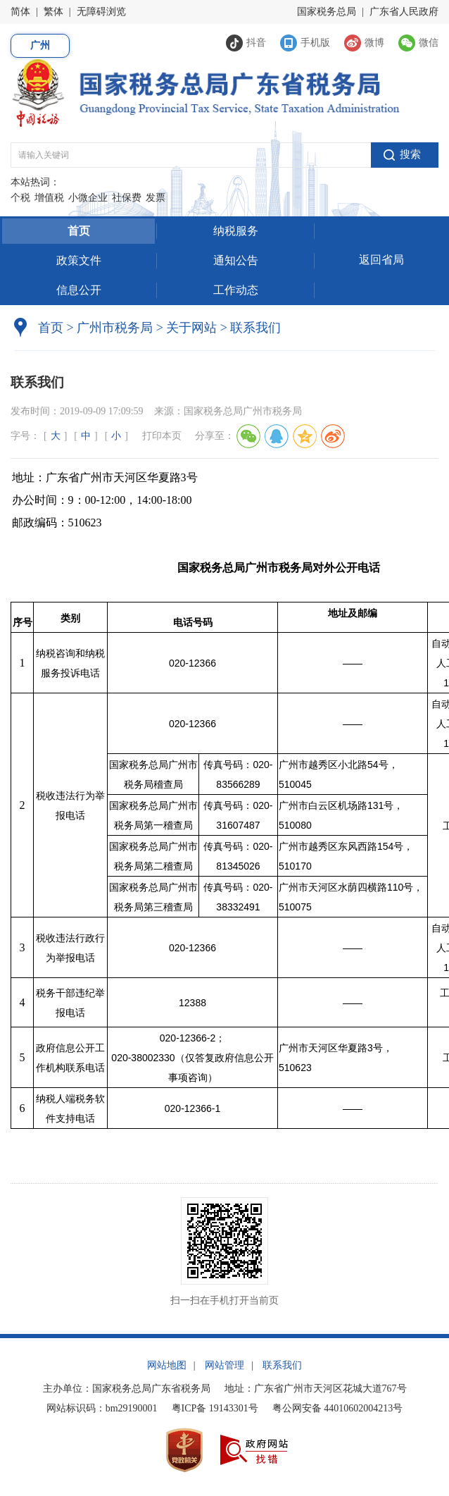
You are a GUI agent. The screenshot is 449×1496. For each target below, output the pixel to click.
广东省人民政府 (403, 11)
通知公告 (235, 260)
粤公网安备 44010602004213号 (337, 1408)
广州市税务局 (115, 328)
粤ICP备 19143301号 (215, 1408)
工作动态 (235, 290)
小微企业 (88, 197)
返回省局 (381, 260)
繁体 (53, 11)
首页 (79, 231)
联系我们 (282, 1365)
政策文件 (78, 260)
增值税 (49, 197)
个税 (20, 197)
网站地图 (166, 1365)
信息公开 (78, 290)
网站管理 (224, 1365)
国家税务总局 (326, 11)
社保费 (126, 197)
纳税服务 (235, 231)
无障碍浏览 (101, 11)
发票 (155, 197)
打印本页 (162, 436)
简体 (20, 11)
